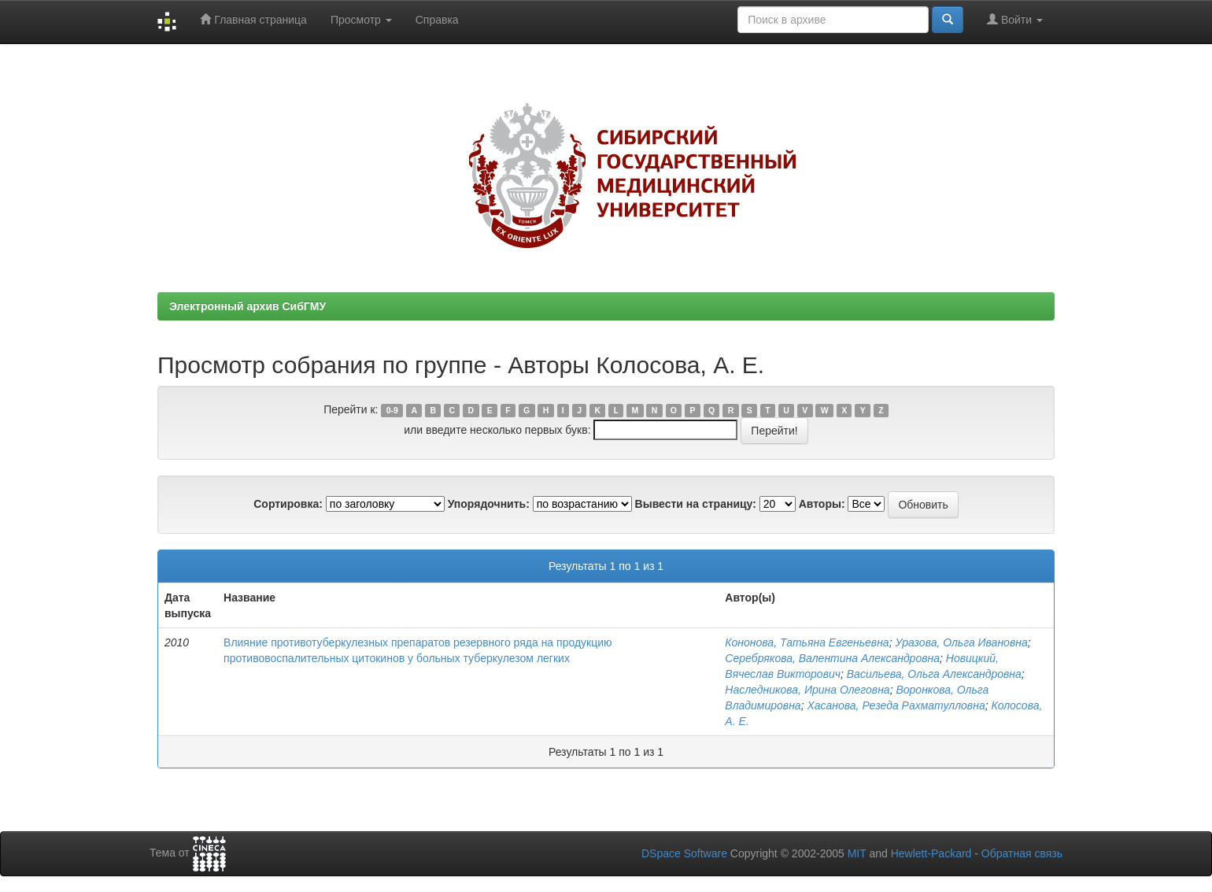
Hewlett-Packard (931, 853)
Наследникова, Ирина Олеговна (807, 689)
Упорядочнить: (489, 504)
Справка (437, 19)
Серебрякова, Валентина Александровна (832, 658)
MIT (857, 853)
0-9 (392, 410)
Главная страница (253, 19)
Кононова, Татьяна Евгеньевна (807, 642)
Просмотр (361, 19)
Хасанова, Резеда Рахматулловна (896, 705)
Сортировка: (288, 504)
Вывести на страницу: (695, 504)
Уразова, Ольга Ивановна (961, 642)
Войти (1015, 19)
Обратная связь (1021, 853)
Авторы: (822, 504)
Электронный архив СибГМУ (247, 306)
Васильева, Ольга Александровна (934, 674)
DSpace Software (684, 853)
